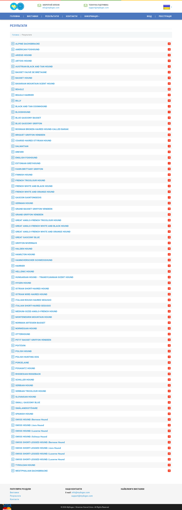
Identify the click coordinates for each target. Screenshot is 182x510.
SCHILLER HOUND (93, 379)
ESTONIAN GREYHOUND (93, 163)
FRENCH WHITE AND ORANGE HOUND (93, 191)
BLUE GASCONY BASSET (93, 117)
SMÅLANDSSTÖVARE (93, 408)
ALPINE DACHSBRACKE (93, 43)
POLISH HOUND (93, 351)
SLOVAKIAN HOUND (93, 396)
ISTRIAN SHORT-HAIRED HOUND (93, 288)
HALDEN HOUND (93, 248)
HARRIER (93, 265)
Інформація (91, 16)
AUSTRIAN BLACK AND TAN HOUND (93, 66)
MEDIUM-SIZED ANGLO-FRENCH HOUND (93, 311)
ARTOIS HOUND (93, 60)
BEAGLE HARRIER (93, 95)
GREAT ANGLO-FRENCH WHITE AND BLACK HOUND (93, 226)
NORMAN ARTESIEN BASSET (93, 322)
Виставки (32, 16)
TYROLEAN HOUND (93, 465)
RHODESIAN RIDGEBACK (93, 374)
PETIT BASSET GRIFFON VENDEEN (93, 339)
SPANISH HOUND (93, 413)
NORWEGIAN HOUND (93, 328)
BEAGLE (93, 89)
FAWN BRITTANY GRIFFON (93, 169)
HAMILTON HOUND (93, 254)
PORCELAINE (93, 362)
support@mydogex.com (99, 7)
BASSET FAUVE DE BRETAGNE (93, 72)
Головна (15, 16)
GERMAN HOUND (93, 203)
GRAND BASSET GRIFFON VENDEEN (93, 209)
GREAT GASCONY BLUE (93, 237)
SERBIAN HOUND (93, 385)
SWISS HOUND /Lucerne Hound (93, 431)
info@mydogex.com (51, 7)
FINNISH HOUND (93, 174)
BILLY (93, 100)
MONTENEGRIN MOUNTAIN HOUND (93, 317)
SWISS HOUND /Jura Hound (93, 425)
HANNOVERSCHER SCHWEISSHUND (93, 260)
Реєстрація (165, 16)
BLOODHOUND (93, 112)
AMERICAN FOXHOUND (93, 49)
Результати (52, 16)
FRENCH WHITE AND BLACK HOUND (93, 186)
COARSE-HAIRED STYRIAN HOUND (93, 140)
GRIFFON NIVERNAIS (93, 243)
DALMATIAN (93, 146)
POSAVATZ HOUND (93, 368)
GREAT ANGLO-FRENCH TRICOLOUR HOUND (93, 220)
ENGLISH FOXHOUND (93, 157)
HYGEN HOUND (93, 283)
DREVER (93, 152)
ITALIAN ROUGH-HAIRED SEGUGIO (93, 300)
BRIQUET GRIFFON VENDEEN (93, 135)
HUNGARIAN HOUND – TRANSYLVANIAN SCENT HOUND (93, 277)
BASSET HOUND (93, 78)
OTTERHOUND (93, 334)
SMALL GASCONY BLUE (93, 402)
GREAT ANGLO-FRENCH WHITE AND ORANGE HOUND (93, 231)
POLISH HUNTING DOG (93, 357)
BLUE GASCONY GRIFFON (93, 123)
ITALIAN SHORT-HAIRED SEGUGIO (93, 305)
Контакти (71, 16)
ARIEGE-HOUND (93, 55)
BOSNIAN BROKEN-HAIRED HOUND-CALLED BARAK (93, 129)
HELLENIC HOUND (93, 271)
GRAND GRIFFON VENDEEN (93, 214)
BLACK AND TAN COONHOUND (93, 106)
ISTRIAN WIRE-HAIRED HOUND (93, 294)
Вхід (149, 16)
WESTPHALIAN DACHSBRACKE (93, 470)
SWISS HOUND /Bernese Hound (93, 419)
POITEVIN (93, 345)
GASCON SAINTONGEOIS (93, 197)
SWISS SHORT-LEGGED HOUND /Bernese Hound (93, 442)
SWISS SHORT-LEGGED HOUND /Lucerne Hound (93, 453)
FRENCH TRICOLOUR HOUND (93, 180)
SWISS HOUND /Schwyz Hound (93, 436)
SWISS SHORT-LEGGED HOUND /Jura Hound (93, 448)
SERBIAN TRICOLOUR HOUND (93, 391)
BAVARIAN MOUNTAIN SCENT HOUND (93, 83)
